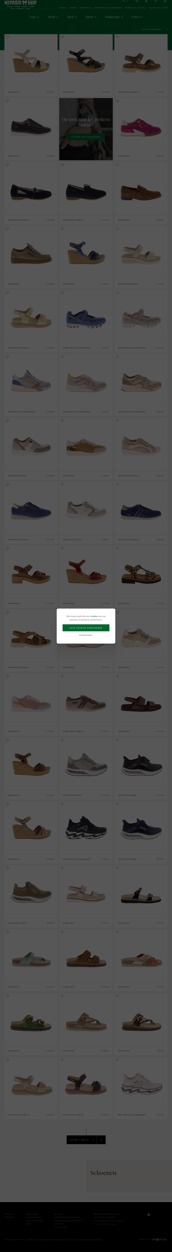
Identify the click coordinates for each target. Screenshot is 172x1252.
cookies (94, 616)
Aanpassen (86, 635)
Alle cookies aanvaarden (86, 628)
